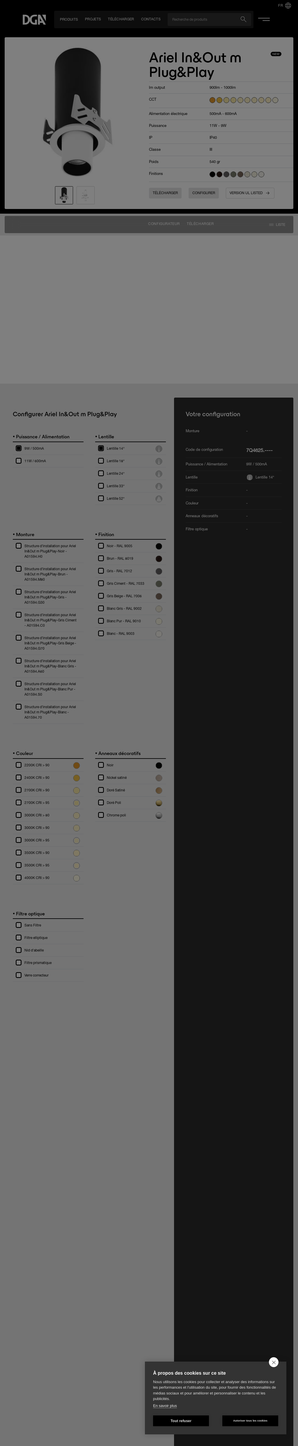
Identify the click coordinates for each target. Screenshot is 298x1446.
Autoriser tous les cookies (250, 1420)
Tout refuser (181, 1421)
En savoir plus (165, 1406)
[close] (274, 1362)
